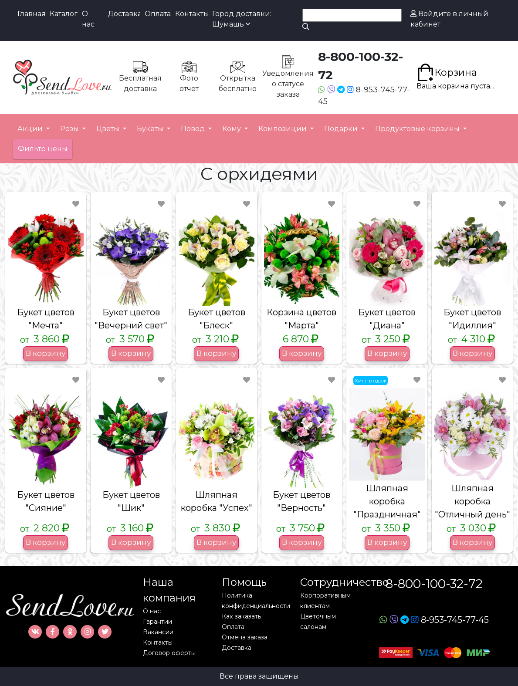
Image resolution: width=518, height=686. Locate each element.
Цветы (108, 129)
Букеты (151, 129)
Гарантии (157, 621)
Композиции (283, 129)
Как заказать (241, 616)
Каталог (64, 14)
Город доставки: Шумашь (241, 19)
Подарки (341, 129)
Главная (31, 14)
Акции (30, 129)
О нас (88, 19)
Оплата (158, 14)
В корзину (45, 353)
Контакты (191, 14)
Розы (70, 129)
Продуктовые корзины (418, 129)
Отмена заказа (244, 637)
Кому (232, 129)
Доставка (124, 14)
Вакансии (158, 632)
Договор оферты (169, 653)
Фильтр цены (43, 149)
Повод (194, 129)
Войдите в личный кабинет (449, 19)
